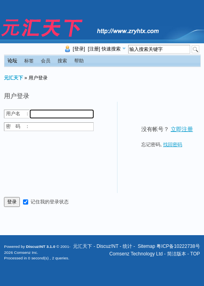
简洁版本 (176, 254)
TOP (195, 254)
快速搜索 (111, 49)
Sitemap (146, 246)
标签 (29, 61)
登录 (12, 202)
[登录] (79, 49)
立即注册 (182, 129)
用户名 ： (18, 113)
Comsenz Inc (25, 252)
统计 (127, 246)
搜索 (62, 61)
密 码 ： (18, 126)
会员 (45, 61)
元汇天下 (13, 78)
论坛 (12, 61)
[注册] (94, 49)
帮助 (79, 61)
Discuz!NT (107, 246)
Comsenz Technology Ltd (136, 254)
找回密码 (172, 144)
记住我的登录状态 (50, 202)
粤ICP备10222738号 (178, 246)
